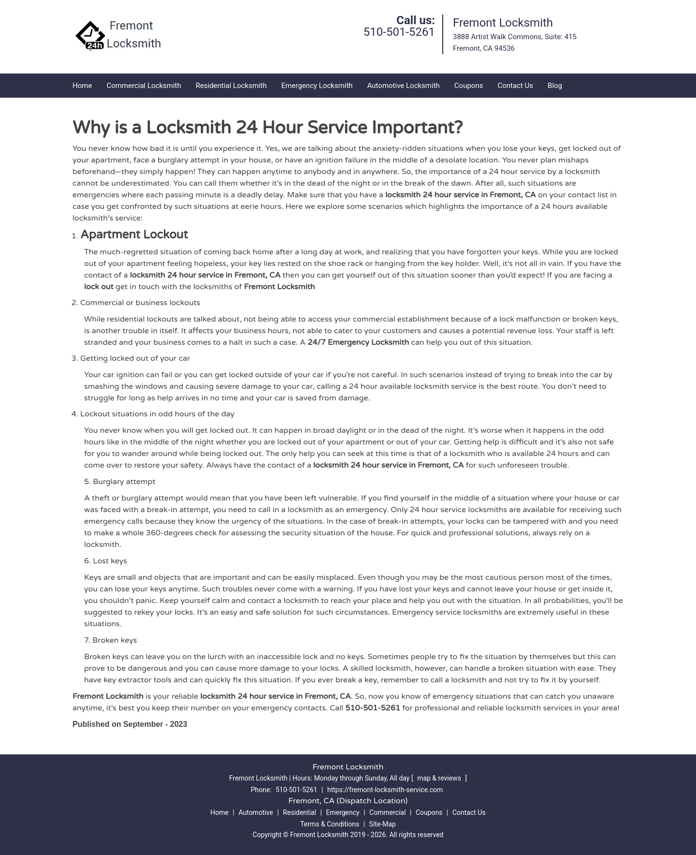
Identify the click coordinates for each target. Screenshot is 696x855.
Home (82, 85)
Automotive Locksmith (403, 85)
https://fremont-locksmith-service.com (385, 790)
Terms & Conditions (329, 824)
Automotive (255, 812)
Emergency (342, 812)
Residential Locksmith (231, 85)
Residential (299, 812)
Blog (555, 85)
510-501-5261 (399, 32)
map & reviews (440, 778)
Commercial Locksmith (143, 85)
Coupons (468, 85)
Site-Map (382, 824)
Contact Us (515, 85)
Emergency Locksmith (317, 85)
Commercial (387, 812)
